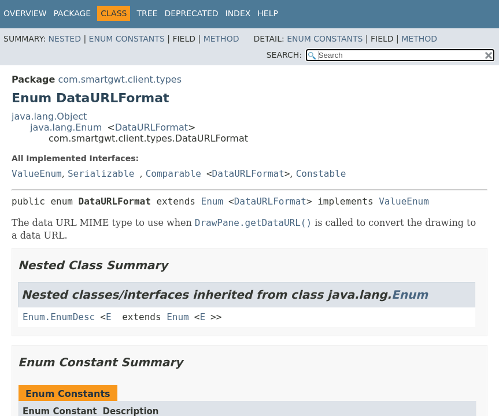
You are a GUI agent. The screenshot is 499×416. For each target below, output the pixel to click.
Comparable (173, 173)
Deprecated (191, 13)
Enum (212, 201)
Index (238, 13)
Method (221, 38)
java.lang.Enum (66, 127)
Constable (321, 173)
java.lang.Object (49, 116)
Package (72, 13)
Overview (25, 13)
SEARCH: (284, 55)
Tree (146, 13)
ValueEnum (37, 173)
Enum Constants (127, 38)
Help (267, 13)
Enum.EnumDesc (59, 316)
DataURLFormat (151, 127)
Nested (65, 38)
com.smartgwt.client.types (120, 79)
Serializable (101, 173)
